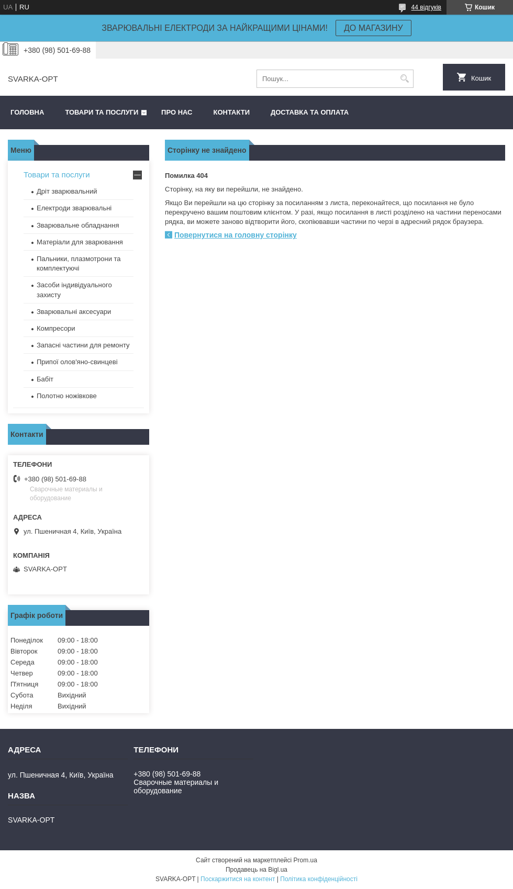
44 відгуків (426, 7)
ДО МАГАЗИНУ (373, 28)
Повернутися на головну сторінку (235, 235)
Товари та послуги (101, 112)
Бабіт (45, 379)
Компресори (56, 328)
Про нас (176, 112)
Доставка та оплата (310, 112)
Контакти (232, 112)
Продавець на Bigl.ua (256, 869)
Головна (27, 112)
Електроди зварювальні (74, 208)
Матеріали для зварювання (80, 242)
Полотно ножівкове (67, 396)
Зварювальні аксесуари (74, 312)
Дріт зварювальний (67, 191)
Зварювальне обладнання (78, 225)
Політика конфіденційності (319, 879)
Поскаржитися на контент (237, 879)
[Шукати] (404, 79)
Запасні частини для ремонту (83, 345)
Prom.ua (305, 860)
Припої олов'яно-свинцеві (77, 362)
